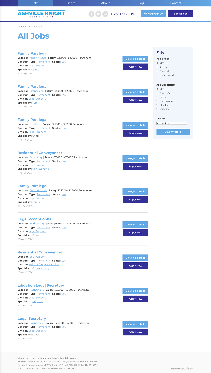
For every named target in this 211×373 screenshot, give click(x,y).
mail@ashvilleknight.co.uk (62, 358)
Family (162, 97)
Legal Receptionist (34, 219)
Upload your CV (153, 13)
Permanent (43, 61)
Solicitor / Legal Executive (44, 264)
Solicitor (163, 67)
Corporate (164, 109)
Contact (175, 3)
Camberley (36, 157)
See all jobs (181, 13)
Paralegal (164, 71)
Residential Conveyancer (40, 153)
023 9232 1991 (123, 14)
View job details (135, 58)
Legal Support (166, 75)
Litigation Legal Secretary (41, 285)
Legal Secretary (32, 319)
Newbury (35, 124)
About (105, 3)
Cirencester (36, 91)
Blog (140, 3)
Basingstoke (37, 290)
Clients (70, 3)
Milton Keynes (38, 57)
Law (64, 61)
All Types (163, 63)
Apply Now (135, 66)
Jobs (35, 3)
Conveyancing (166, 101)
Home (21, 26)
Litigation (164, 105)
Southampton (38, 256)
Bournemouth (38, 190)
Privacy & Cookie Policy (63, 368)
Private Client (166, 93)
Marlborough (37, 223)
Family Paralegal (32, 53)
